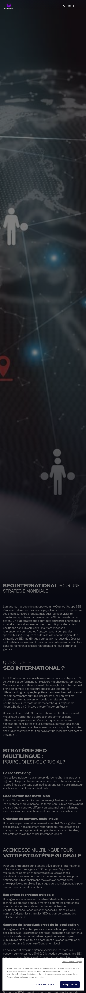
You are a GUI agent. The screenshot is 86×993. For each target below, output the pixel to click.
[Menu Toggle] (80, 6)
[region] (43, 974)
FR (74, 6)
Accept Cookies (70, 984)
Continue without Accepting (72, 962)
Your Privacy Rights (45, 984)
